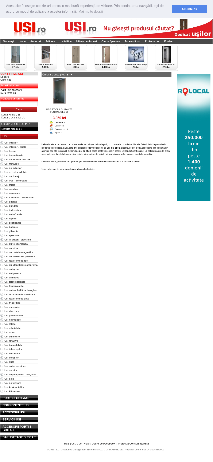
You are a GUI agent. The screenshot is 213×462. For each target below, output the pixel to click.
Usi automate (12, 353)
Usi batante (11, 226)
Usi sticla (9, 184)
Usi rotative (11, 340)
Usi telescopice (13, 348)
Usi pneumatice (13, 315)
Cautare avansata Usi (13, 117)
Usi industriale (13, 209)
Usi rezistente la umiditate (19, 294)
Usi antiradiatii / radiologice (20, 289)
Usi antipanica (12, 272)
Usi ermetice (11, 277)
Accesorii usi (132, 40)
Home (22, 40)
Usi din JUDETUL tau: (15, 123)
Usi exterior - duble (15, 171)
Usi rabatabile (12, 327)
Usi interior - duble (15, 146)
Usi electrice (11, 310)
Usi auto (9, 361)
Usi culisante (12, 336)
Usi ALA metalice (14, 386)
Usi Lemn (10, 150)
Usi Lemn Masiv (13, 154)
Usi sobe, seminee (15, 365)
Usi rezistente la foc (16, 260)
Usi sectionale (12, 222)
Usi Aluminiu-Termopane (19, 197)
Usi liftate (10, 323)
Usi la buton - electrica (17, 239)
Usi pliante (10, 201)
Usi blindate (11, 205)
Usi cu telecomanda (16, 243)
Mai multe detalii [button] (90, 11)
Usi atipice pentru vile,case (20, 374)
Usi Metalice (11, 163)
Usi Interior (11, 142)
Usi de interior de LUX (17, 159)
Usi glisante (11, 230)
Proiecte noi (152, 40)
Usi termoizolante (14, 281)
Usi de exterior (13, 167)
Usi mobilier (11, 357)
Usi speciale (11, 235)
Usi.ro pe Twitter (80, 443)
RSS (66, 443)
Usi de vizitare (12, 382)
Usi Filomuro (12, 390)
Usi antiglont (11, 268)
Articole (50, 40)
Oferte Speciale (110, 40)
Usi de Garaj (11, 176)
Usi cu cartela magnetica (19, 251)
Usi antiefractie (13, 213)
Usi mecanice (12, 306)
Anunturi (35, 40)
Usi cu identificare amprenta (21, 264)
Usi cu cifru (11, 247)
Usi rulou (9, 331)
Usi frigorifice (12, 302)
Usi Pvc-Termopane (15, 180)
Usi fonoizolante (14, 285)
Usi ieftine (65, 40)
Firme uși (8, 40)
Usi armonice (12, 192)
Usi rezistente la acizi (16, 298)
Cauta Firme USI (10, 114)
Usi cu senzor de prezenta (19, 256)
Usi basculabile (13, 344)
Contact (169, 40)
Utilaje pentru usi (86, 40)
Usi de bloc (11, 369)
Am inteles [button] (189, 9)
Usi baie (9, 378)
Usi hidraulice (12, 319)
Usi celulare (11, 188)
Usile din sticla (49, 161)
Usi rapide (10, 218)
